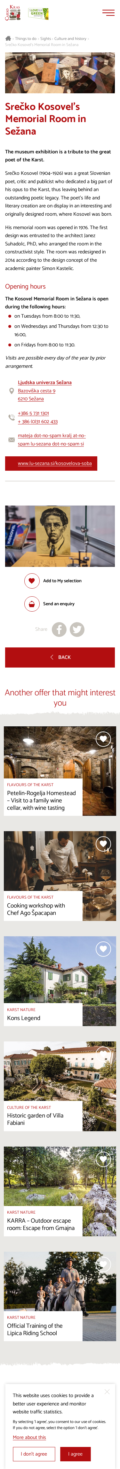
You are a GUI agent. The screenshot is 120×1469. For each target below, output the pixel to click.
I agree (75, 1454)
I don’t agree (34, 1454)
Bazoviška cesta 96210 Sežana (45, 390)
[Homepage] (12, 12)
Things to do (25, 39)
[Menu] (108, 12)
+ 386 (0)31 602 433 (38, 421)
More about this (29, 1437)
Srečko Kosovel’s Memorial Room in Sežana (41, 45)
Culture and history (70, 39)
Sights (45, 39)
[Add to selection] (53, 581)
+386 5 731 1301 (33, 413)
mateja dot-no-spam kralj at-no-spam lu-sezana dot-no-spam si (52, 439)
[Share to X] (77, 629)
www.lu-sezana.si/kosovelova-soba (55, 463)
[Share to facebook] (59, 629)
